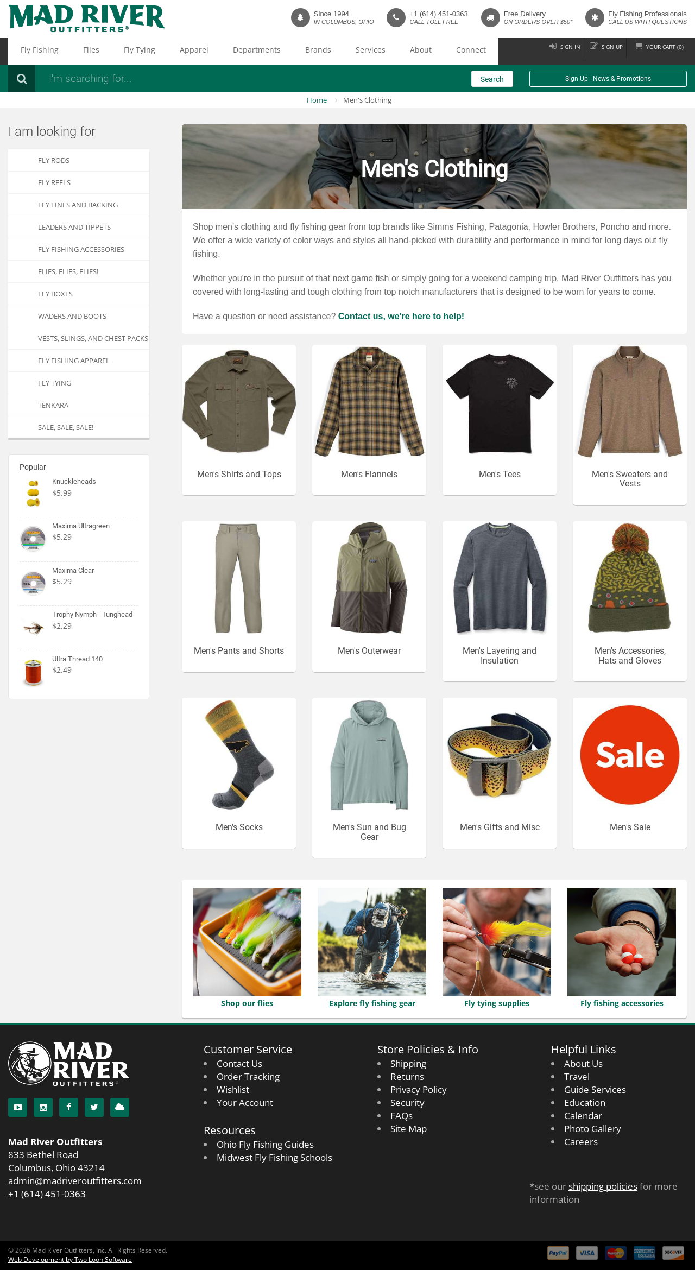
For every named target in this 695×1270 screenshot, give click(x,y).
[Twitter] (94, 1107)
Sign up (596, 51)
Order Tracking (248, 1076)
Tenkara (53, 405)
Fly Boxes (55, 294)
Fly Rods (54, 160)
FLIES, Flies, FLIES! (68, 271)
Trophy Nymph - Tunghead (92, 614)
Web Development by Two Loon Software (70, 1259)
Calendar (583, 1115)
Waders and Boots (72, 316)
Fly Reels (54, 182)
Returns (407, 1076)
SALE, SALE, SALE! (65, 427)
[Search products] (187, 79)
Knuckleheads (74, 481)
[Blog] (119, 1107)
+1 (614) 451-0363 (438, 14)
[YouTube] (17, 1107)
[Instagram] (43, 1107)
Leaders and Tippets (74, 227)
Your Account (245, 1102)
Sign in (545, 51)
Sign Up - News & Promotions (608, 79)
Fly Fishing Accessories (81, 249)
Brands (235, 51)
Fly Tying (103, 51)
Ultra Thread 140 (77, 659)
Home (317, 100)
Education (584, 1102)
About (309, 51)
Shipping (408, 1063)
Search (492, 79)
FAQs (401, 1115)
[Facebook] (68, 1107)
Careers (581, 1141)
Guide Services (595, 1089)
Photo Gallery (592, 1128)
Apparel (142, 51)
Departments (189, 51)
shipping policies (602, 1186)
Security (407, 1102)
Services (273, 51)
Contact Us (239, 1063)
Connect (345, 51)
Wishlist (233, 1089)
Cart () (659, 51)
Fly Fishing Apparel (74, 360)
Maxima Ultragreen (81, 526)
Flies (68, 51)
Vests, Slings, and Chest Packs (93, 338)
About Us (583, 1063)
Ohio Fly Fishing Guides (265, 1144)
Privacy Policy (418, 1089)
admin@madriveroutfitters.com (75, 1180)
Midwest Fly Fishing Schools (274, 1157)
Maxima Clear (73, 570)
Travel (577, 1076)
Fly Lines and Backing (78, 205)
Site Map (408, 1128)
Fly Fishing (31, 51)
